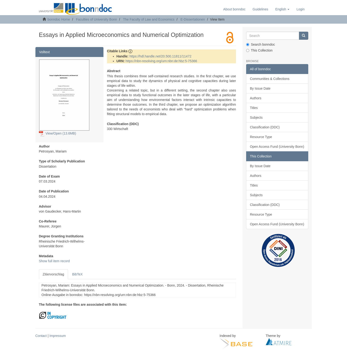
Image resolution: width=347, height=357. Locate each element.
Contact (41, 336)
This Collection (259, 50)
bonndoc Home (58, 19)
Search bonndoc (260, 44)
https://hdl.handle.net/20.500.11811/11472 (160, 56)
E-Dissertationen (192, 19)
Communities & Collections (269, 79)
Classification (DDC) (265, 127)
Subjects (256, 117)
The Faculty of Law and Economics (149, 19)
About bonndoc (234, 9)
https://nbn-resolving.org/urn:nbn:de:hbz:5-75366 (161, 61)
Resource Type (261, 137)
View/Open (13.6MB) (57, 133)
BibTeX (77, 274)
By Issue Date (260, 88)
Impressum (57, 336)
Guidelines (260, 9)
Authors (255, 98)
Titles (254, 108)
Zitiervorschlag (53, 274)
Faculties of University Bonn (96, 19)
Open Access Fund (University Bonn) (277, 146)
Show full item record (54, 261)
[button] (282, 9)
